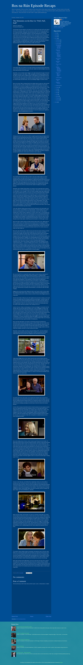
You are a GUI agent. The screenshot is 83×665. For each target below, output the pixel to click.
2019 (56, 34)
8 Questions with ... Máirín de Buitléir (58, 74)
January (57, 99)
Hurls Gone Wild (58, 80)
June (57, 90)
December (58, 40)
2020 (56, 33)
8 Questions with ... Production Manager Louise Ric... (58, 54)
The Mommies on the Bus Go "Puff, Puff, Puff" (58, 47)
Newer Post (15, 616)
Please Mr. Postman (58, 50)
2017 (56, 38)
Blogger (61, 662)
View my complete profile (58, 27)
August (57, 87)
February (58, 98)
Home (31, 616)
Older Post (48, 616)
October (57, 43)
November (58, 41)
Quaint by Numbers (58, 83)
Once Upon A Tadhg (58, 59)
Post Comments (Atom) (21, 619)
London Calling (58, 77)
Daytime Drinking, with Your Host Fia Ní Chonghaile (58, 69)
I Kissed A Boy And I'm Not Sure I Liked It (24, 626)
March (57, 96)
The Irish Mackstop (20, 646)
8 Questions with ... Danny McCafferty (24, 652)
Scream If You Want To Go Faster (23, 633)
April (57, 94)
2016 (56, 102)
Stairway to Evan (58, 62)
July (57, 89)
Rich (62, 19)
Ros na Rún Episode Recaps (34, 5)
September (58, 85)
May (57, 92)
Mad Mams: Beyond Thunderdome (23, 639)
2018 (56, 36)
